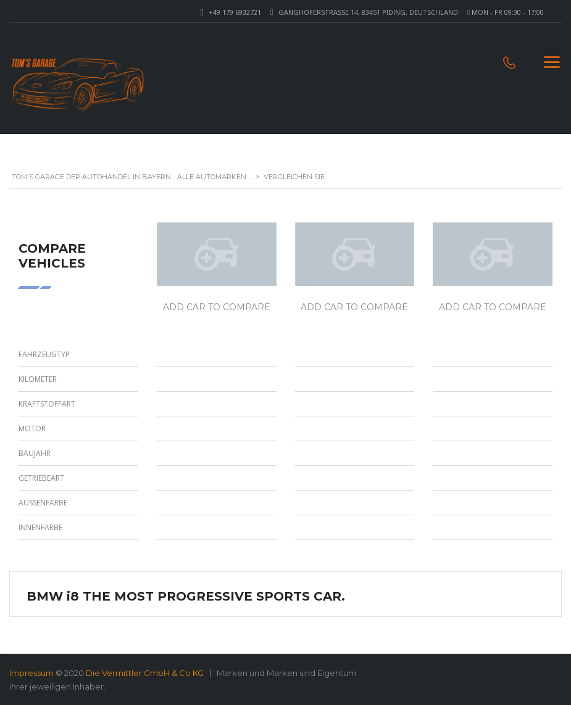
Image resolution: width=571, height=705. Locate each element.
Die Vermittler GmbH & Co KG (145, 673)
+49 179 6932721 (235, 12)
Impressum (31, 673)
